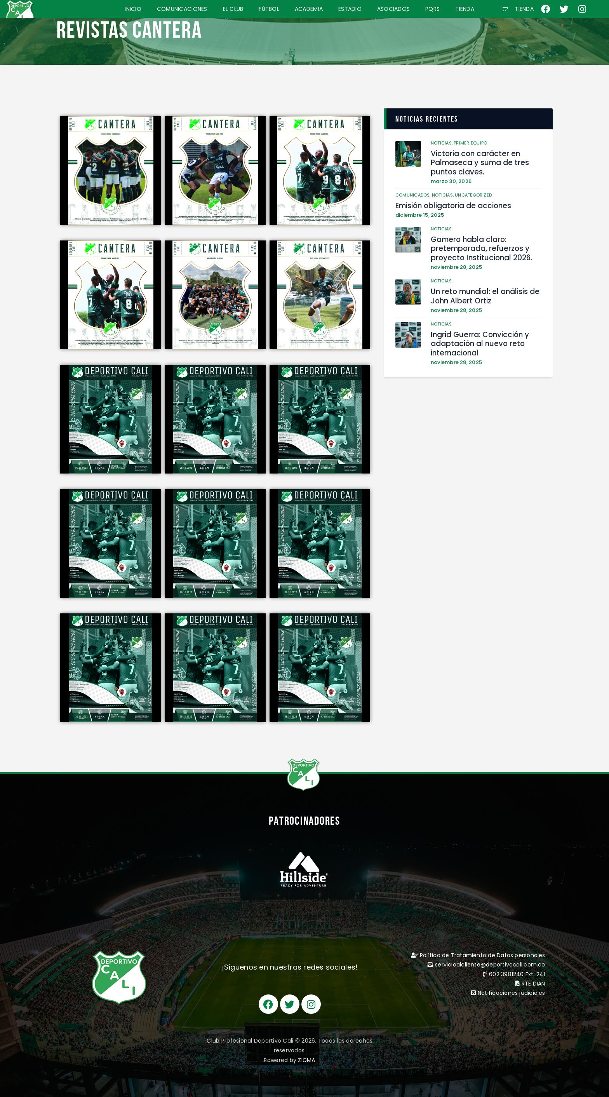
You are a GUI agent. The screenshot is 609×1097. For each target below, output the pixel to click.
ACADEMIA (309, 9)
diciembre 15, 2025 (419, 213)
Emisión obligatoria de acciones (451, 204)
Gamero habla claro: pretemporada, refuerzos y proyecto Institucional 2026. (479, 246)
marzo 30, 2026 (451, 180)
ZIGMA (306, 1060)
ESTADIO (350, 9)
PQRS (432, 9)
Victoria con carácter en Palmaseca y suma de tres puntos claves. (477, 162)
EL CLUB (233, 9)
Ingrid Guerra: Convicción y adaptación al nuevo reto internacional (478, 340)
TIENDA (464, 9)
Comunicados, (413, 194)
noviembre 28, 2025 (456, 264)
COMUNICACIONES (182, 9)
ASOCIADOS (393, 9)
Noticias (441, 227)
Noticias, (442, 143)
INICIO (133, 9)
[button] (517, 9)
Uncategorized (473, 194)
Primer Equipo (470, 143)
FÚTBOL (269, 9)
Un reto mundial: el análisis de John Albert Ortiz (482, 293)
